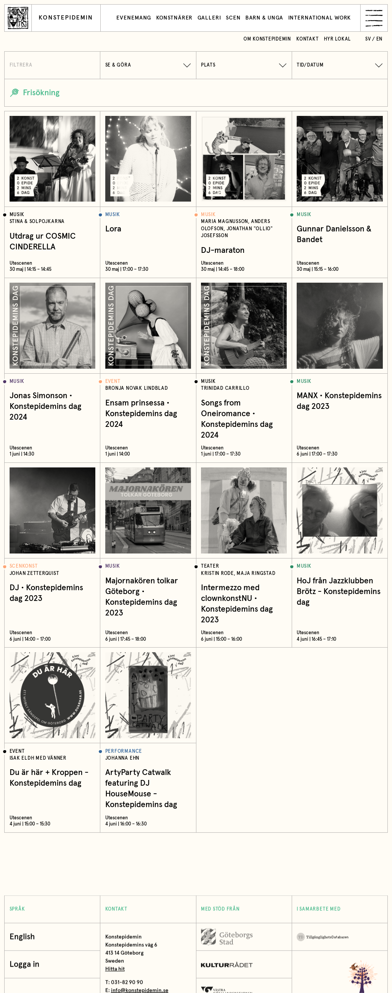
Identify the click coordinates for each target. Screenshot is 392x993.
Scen (233, 18)
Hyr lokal (337, 39)
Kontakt (307, 39)
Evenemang (133, 18)
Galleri (209, 18)
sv (368, 39)
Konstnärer (174, 18)
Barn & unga (264, 18)
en (379, 39)
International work (319, 18)
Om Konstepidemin (267, 39)
